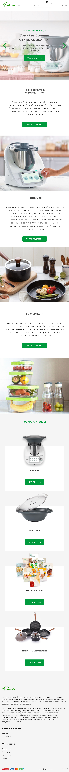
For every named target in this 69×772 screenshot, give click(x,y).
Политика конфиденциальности (44, 769)
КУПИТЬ (32, 482)
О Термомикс (8, 744)
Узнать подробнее (35, 124)
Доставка (5, 733)
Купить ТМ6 (6, 755)
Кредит (5, 758)
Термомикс (6, 749)
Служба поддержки (11, 728)
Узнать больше (34, 58)
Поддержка (6, 736)
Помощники (6, 752)
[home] (9, 5)
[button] (19, 5)
